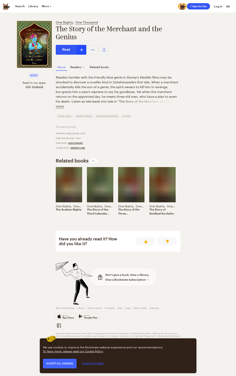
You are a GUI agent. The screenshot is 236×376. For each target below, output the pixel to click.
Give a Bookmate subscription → (127, 279)
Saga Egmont (75, 143)
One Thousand (87, 21)
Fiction (126, 116)
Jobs (119, 307)
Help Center (140, 307)
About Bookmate (65, 307)
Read (66, 49)
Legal (128, 307)
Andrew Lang (77, 148)
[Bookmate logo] (6, 6)
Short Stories (84, 116)
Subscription (95, 307)
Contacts (110, 307)
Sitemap (154, 307)
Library (81, 307)
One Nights (64, 21)
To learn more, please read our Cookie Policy (73, 351)
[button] (93, 49)
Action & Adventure (107, 116)
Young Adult (65, 116)
